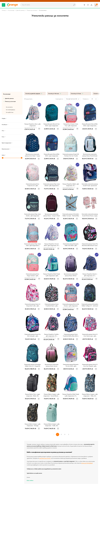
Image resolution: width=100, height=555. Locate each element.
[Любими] (88, 5)
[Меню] (3, 5)
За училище (11, 10)
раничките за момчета (45, 458)
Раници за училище (32, 10)
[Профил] (91, 5)
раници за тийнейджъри (87, 463)
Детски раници (20, 10)
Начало (4, 10)
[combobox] (45, 5)
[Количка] (96, 5)
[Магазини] (84, 5)
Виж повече (30, 480)
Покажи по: (86, 99)
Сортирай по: (59, 99)
